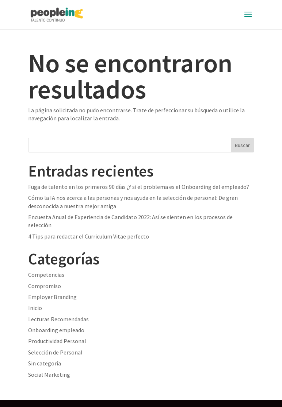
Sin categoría (44, 363)
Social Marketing (49, 374)
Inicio (35, 307)
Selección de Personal (55, 352)
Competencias (46, 274)
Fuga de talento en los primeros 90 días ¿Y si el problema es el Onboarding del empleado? (138, 186)
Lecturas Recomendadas (58, 319)
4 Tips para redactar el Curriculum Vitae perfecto (88, 236)
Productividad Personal (57, 341)
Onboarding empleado (56, 330)
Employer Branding (52, 297)
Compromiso (44, 286)
